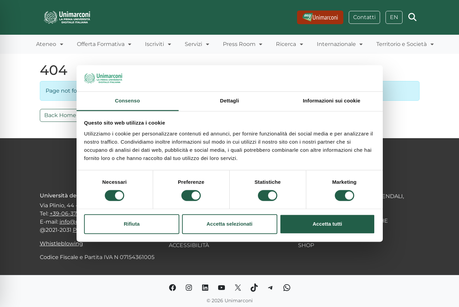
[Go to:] (320, 17)
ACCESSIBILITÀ (189, 245)
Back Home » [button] (62, 115)
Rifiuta (132, 224)
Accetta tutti (327, 224)
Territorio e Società (401, 44)
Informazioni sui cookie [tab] (331, 100)
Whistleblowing (61, 243)
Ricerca (286, 44)
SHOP (306, 245)
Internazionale (336, 44)
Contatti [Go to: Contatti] (364, 17)
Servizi (193, 44)
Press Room (239, 44)
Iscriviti (154, 44)
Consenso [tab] (127, 100)
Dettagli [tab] (229, 100)
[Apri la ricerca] (412, 17)
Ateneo (46, 44)
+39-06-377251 (69, 213)
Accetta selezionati (229, 224)
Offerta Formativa (101, 44)
